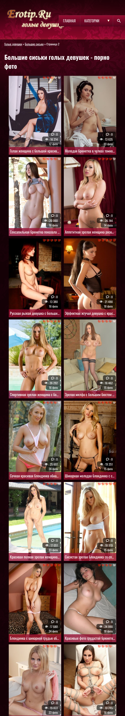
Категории (91, 20)
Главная (69, 20)
